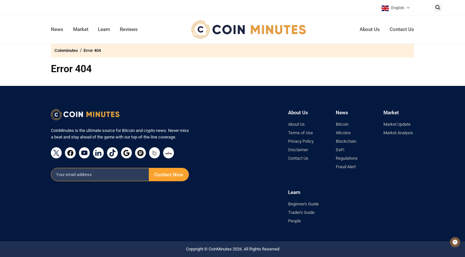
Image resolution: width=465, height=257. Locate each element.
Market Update (397, 124)
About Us (370, 29)
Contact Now (168, 175)
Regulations (347, 158)
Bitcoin (342, 124)
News (57, 29)
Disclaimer (298, 149)
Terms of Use (300, 132)
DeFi (340, 149)
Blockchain (346, 141)
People (294, 220)
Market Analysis (398, 132)
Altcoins (343, 132)
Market (80, 29)
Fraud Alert (346, 166)
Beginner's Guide (303, 203)
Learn (104, 29)
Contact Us (402, 29)
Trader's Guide (301, 212)
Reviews (129, 29)
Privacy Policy (301, 141)
